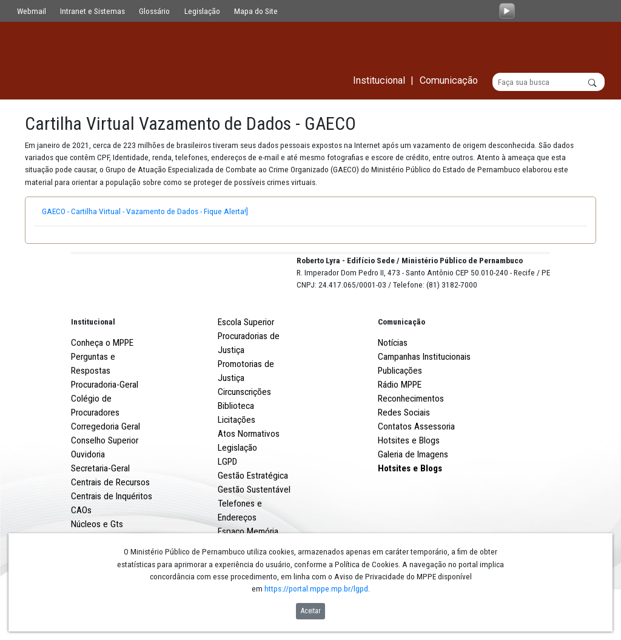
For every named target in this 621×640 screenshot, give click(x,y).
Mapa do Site (256, 11)
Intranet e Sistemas (92, 11)
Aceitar (311, 611)
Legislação (202, 11)
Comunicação (401, 367)
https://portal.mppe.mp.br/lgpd (316, 588)
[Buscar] (548, 82)
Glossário (154, 11)
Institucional (93, 367)
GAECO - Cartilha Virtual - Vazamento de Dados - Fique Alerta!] (153, 212)
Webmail (31, 11)
